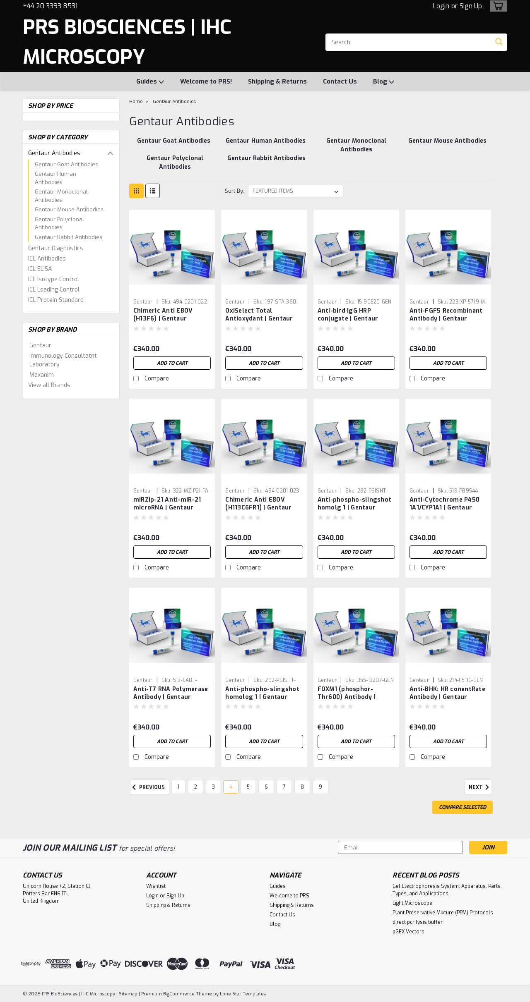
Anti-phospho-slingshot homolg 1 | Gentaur (355, 504)
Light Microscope (412, 903)
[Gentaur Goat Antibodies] (173, 145)
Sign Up (471, 6)
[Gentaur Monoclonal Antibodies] (356, 145)
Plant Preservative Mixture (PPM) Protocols (443, 912)
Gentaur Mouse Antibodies (69, 209)
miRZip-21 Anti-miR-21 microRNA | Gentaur (167, 504)
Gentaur (40, 345)
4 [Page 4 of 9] (230, 787)
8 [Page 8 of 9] (302, 787)
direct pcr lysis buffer (418, 922)
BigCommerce (179, 994)
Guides (150, 81)
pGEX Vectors (408, 931)
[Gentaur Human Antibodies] (265, 145)
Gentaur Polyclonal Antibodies (59, 223)
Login (441, 6)
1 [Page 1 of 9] (178, 787)
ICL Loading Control (54, 290)
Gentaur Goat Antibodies (66, 164)
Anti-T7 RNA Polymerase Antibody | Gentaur (170, 693)
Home (136, 101)
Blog (383, 81)
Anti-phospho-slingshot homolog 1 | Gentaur (262, 693)
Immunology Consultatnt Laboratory (63, 360)
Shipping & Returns (277, 81)
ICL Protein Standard (56, 300)
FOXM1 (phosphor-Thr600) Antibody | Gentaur (347, 697)
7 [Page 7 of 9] (284, 787)
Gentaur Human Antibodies (55, 178)
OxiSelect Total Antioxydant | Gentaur (259, 315)
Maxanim (41, 375)
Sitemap (128, 994)
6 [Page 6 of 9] (266, 787)
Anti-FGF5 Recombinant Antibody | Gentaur (446, 315)
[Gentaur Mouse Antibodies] (447, 145)
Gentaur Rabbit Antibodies (68, 237)
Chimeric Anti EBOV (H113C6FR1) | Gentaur (258, 504)
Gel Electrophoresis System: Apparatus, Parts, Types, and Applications (447, 890)
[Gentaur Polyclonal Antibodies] (174, 162)
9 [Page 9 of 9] (320, 787)
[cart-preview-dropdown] (496, 6)
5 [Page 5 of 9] (248, 787)
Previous (147, 787)
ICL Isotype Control (53, 279)
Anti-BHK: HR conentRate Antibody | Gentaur (447, 693)
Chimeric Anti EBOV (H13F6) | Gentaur (163, 315)
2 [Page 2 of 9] (195, 787)
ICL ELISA (40, 269)
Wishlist (156, 886)
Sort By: (234, 190)
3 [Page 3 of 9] (213, 787)
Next (480, 787)
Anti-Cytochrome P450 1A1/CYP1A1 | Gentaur (444, 504)
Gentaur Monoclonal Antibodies (61, 195)
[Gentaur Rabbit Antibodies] (266, 162)
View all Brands (49, 385)
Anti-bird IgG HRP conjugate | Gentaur (348, 315)
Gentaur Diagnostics (55, 248)
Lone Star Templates (243, 994)
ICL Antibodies (47, 259)
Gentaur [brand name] (143, 302)
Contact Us (340, 81)
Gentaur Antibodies (54, 153)
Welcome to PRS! (206, 81)
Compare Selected (462, 807)
